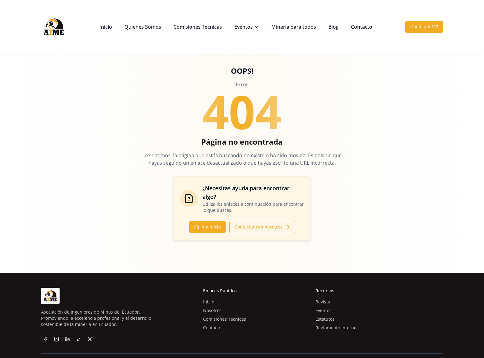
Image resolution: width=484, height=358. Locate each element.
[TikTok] (78, 341)
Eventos (246, 26)
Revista (322, 302)
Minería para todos (293, 26)
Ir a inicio (207, 227)
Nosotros (212, 310)
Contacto (361, 26)
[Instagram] (56, 339)
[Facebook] (45, 339)
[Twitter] (90, 348)
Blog (333, 26)
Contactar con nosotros (262, 227)
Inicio (105, 26)
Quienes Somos (142, 26)
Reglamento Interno (336, 328)
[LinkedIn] (67, 339)
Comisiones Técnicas (197, 26)
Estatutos (325, 319)
